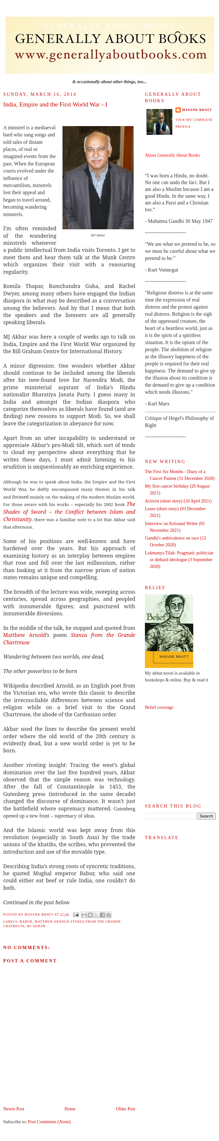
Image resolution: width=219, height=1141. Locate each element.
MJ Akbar (36, 926)
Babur (26, 921)
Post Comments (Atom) (49, 1121)
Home (70, 1108)
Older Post (126, 1108)
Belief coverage (159, 707)
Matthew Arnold (24, 635)
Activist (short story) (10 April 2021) (178, 501)
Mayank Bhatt (197, 110)
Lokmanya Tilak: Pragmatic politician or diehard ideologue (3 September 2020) (179, 560)
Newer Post (13, 1108)
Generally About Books (110, 26)
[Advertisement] (180, 757)
